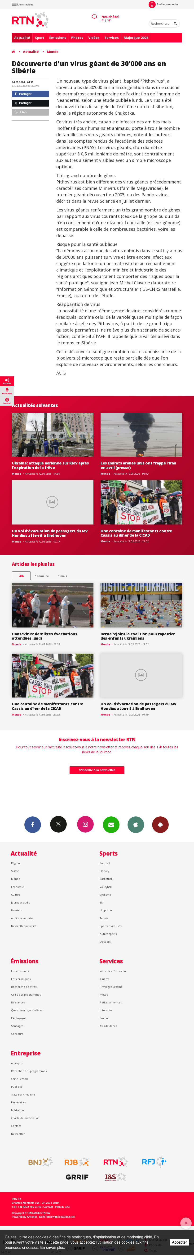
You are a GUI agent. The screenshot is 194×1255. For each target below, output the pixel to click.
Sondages (17, 1025)
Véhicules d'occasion (113, 971)
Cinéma (105, 978)
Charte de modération (25, 1117)
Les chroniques (21, 978)
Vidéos (94, 37)
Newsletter (18, 1133)
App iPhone (136, 824)
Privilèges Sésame (111, 986)
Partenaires (18, 1102)
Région (15, 863)
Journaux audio (20, 902)
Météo (104, 994)
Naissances (18, 1002)
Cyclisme (105, 894)
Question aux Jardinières (26, 1010)
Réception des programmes (29, 1070)
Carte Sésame (20, 1078)
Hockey (104, 870)
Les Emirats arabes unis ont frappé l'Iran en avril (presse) (138, 465)
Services (112, 37)
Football (105, 863)
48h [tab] (21, 576)
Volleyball (106, 886)
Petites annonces (111, 1002)
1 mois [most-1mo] (62, 576)
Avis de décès (108, 1025)
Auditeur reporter (22, 918)
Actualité (22, 37)
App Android (160, 824)
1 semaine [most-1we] (42, 576)
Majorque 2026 (136, 37)
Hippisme (106, 910)
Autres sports (108, 933)
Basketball (106, 878)
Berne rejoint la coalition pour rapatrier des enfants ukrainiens (138, 636)
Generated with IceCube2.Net (57, 1216)
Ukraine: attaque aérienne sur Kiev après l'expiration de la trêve (50, 465)
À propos (16, 1063)
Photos (77, 37)
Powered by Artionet (24, 1216)
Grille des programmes (26, 994)
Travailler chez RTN (23, 1094)
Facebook (32, 824)
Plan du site (62, 1206)
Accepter (179, 1242)
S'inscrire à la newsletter (97, 770)
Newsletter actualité (23, 925)
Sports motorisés (110, 925)
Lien (20, 112)
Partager (23, 94)
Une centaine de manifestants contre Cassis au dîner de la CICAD (136, 533)
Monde (52, 51)
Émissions (57, 37)
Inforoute (106, 1010)
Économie (17, 886)
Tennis (104, 918)
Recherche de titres (23, 986)
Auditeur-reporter (163, 4)
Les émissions (20, 971)
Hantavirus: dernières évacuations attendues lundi (44, 636)
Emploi (104, 1018)
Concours (17, 1033)
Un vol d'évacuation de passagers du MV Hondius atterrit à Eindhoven (50, 533)
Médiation (17, 1110)
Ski (101, 902)
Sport (39, 37)
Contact (16, 1125)
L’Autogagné (18, 1018)
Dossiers (16, 910)
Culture (16, 894)
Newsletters (111, 824)
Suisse (15, 870)
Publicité (16, 1086)
